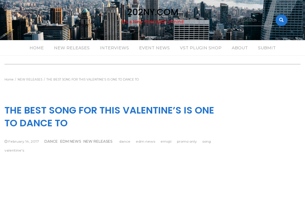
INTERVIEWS (114, 48)
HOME (36, 48)
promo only (187, 141)
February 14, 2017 (23, 141)
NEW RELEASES (72, 48)
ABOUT (240, 48)
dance (124, 141)
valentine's (14, 150)
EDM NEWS (70, 141)
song (206, 141)
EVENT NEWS (154, 48)
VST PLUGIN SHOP (201, 48)
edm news (145, 141)
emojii (166, 141)
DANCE (51, 141)
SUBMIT (267, 48)
